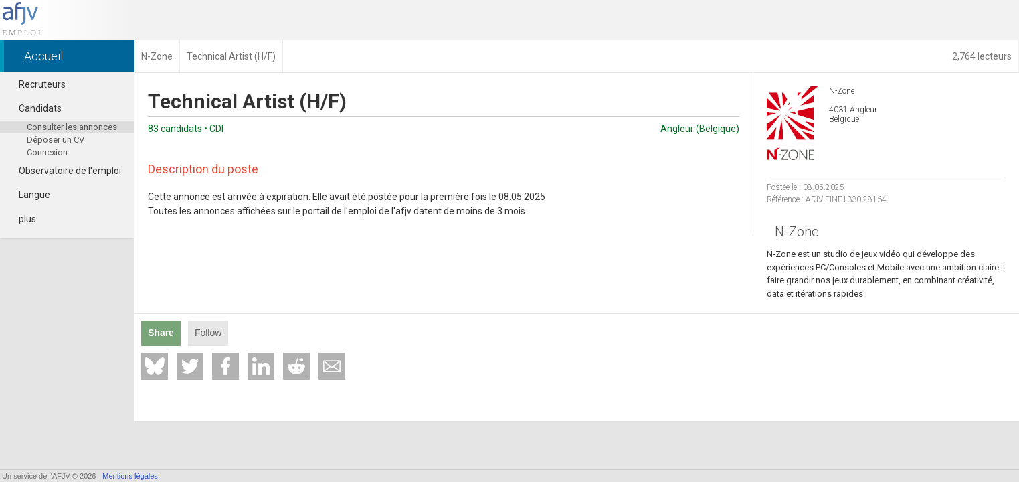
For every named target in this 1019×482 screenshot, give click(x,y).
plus (21, 219)
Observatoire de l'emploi (64, 170)
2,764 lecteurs (982, 56)
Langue (28, 194)
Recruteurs (36, 84)
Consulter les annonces (72, 127)
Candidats (34, 108)
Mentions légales (130, 476)
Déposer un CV (55, 140)
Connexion (47, 152)
